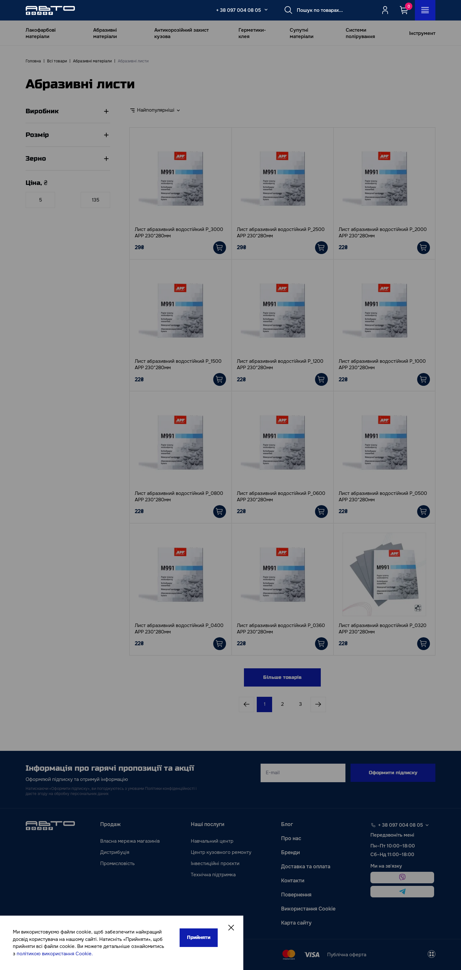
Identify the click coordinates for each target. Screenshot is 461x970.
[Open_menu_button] (425, 10)
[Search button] (288, 10)
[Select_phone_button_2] (266, 9)
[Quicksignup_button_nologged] (385, 10)
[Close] (231, 927)
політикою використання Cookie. (55, 953)
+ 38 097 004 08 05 (238, 10)
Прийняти (198, 937)
